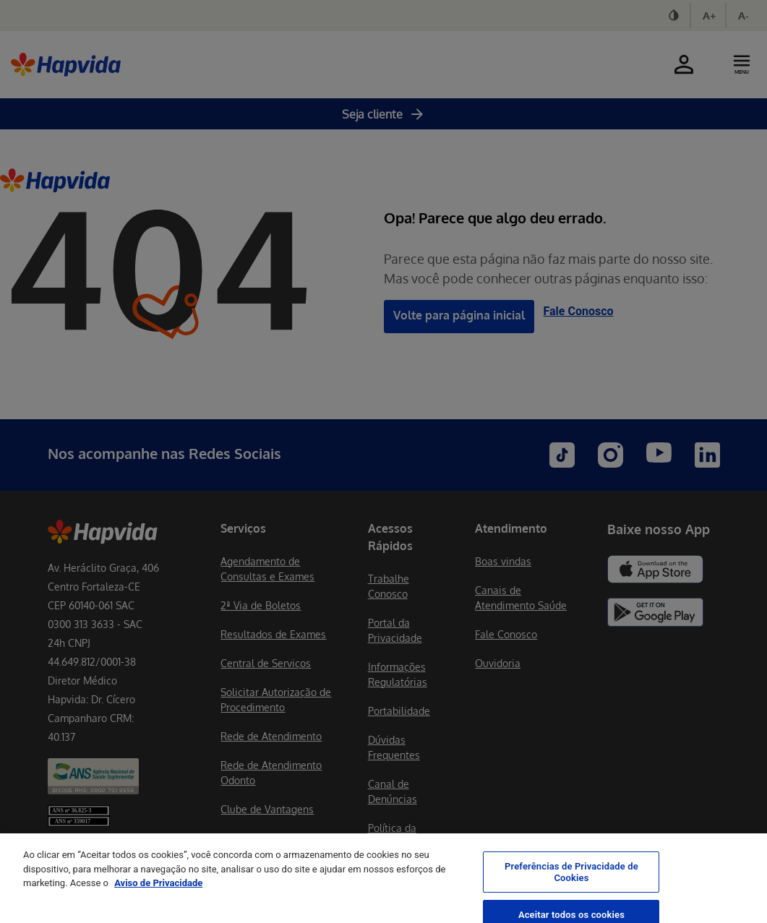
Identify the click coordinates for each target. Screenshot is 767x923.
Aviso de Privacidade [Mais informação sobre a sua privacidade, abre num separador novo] (158, 893)
